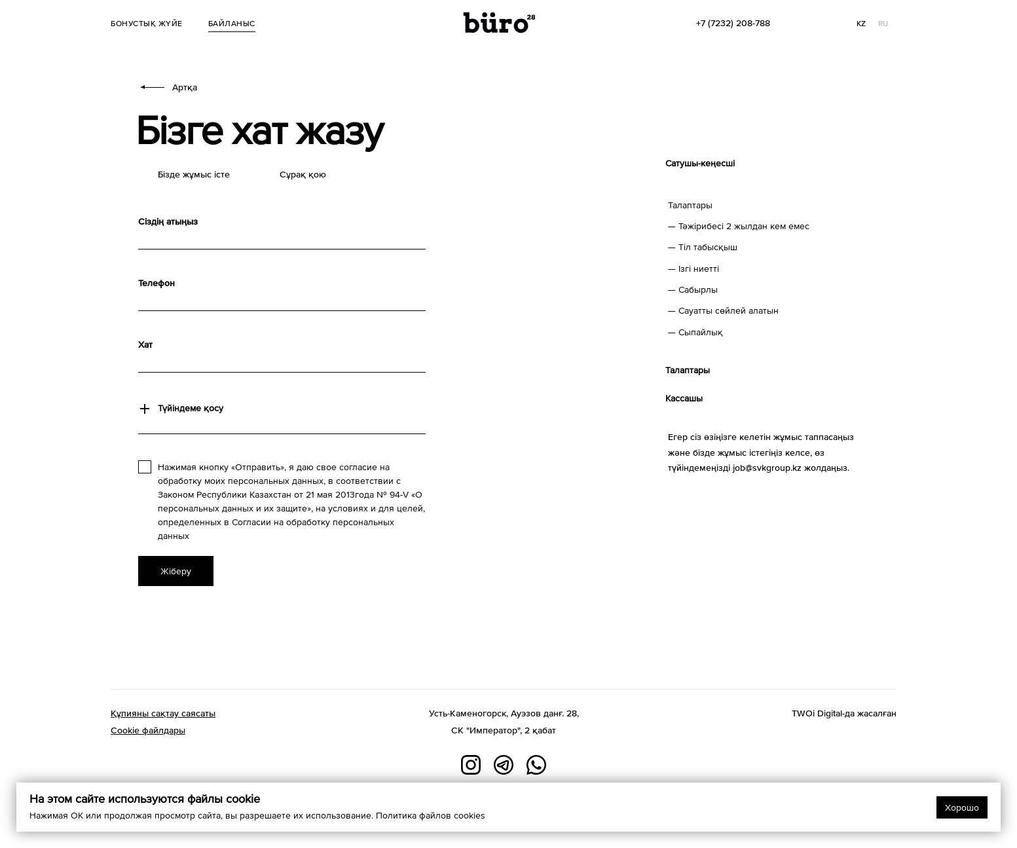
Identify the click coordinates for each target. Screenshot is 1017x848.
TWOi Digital (817, 713)
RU (883, 23)
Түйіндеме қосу (190, 408)
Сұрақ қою (303, 174)
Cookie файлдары (148, 730)
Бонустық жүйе (147, 23)
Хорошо (962, 807)
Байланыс (231, 23)
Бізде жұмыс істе (194, 174)
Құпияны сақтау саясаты (163, 713)
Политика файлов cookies (430, 815)
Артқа (169, 87)
